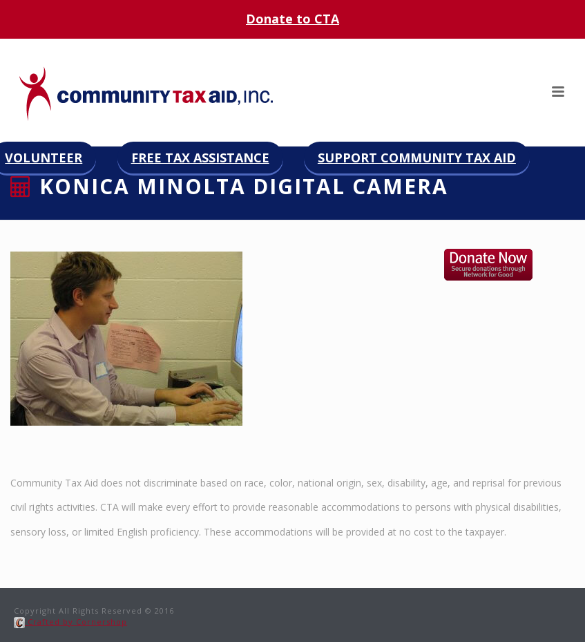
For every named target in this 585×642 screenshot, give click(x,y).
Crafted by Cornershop (70, 621)
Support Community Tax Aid (417, 157)
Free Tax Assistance (200, 157)
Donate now (502, 264)
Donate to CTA (292, 18)
